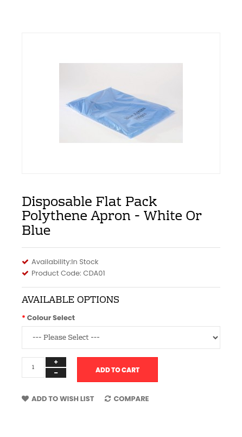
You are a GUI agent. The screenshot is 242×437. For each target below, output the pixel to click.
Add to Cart (117, 369)
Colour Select (51, 318)
